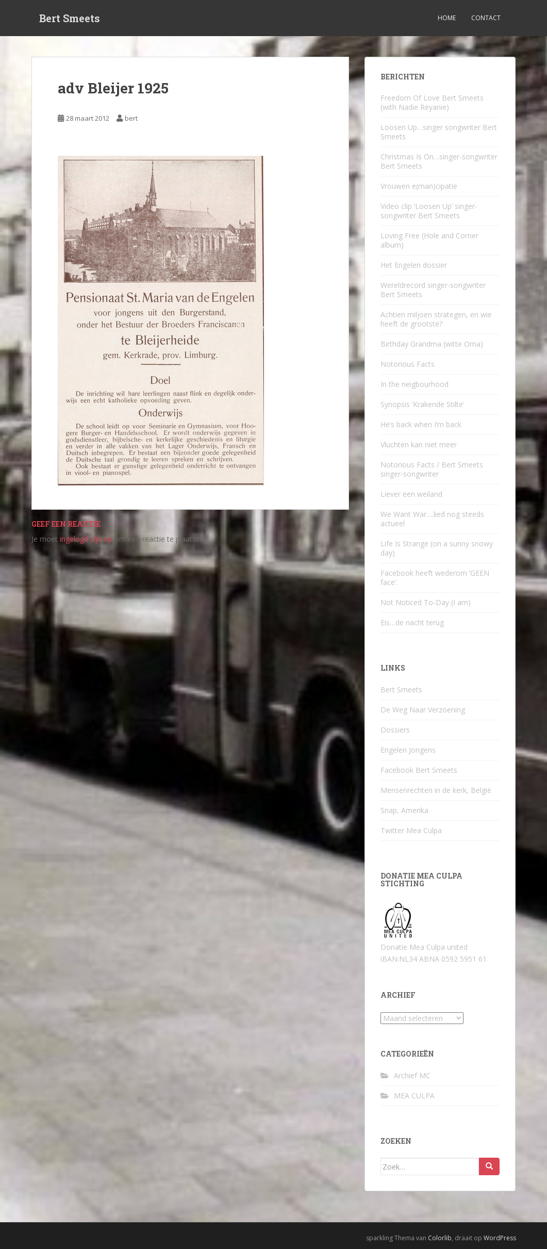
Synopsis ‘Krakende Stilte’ (422, 404)
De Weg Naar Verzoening (422, 710)
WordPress (500, 1238)
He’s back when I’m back (420, 424)
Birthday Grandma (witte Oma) (431, 344)
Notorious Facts (407, 364)
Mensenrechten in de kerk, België (435, 790)
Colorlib (440, 1238)
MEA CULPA (414, 1095)
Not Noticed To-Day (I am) (425, 602)
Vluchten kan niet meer (418, 444)
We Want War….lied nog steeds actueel (432, 518)
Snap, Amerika (404, 810)
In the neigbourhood (414, 384)
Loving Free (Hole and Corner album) (429, 240)
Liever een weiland (411, 494)
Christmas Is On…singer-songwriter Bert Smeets (439, 161)
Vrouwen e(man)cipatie (418, 186)
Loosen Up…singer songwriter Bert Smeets (438, 131)
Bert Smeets (69, 18)
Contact (486, 17)
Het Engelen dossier (413, 265)
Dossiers (395, 730)
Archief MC (412, 1075)
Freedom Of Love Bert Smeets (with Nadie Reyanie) (432, 102)
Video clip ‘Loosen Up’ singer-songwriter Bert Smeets (428, 210)
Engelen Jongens (408, 750)
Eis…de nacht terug (412, 622)
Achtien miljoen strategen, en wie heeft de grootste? (436, 319)
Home (447, 17)
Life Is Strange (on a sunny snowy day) (436, 548)
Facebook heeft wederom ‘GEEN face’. (434, 577)
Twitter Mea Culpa (411, 830)
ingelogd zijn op (86, 539)
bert (131, 118)
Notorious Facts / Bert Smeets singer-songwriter (431, 469)
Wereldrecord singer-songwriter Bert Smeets (433, 289)
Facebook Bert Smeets (418, 770)
